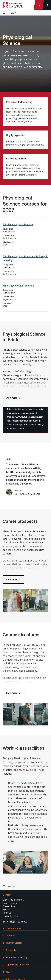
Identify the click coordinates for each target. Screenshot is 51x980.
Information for (12, 928)
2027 (13, 12)
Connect (9, 935)
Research (9, 950)
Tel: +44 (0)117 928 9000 (15, 921)
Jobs (7, 972)
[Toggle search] (38, 5)
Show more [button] (11, 397)
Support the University (16, 964)
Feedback (11, 887)
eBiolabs (13, 806)
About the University (15, 957)
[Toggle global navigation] (47, 5)
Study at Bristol (12, 942)
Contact (7, 894)
